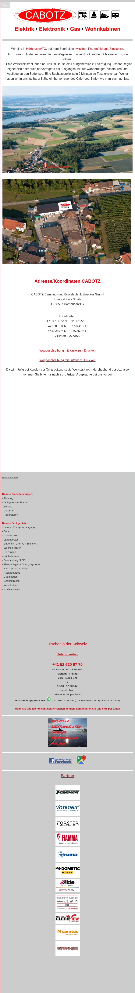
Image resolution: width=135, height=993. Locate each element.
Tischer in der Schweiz (67, 644)
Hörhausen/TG (10, 477)
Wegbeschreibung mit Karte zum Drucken (68, 350)
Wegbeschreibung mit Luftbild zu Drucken (68, 360)
